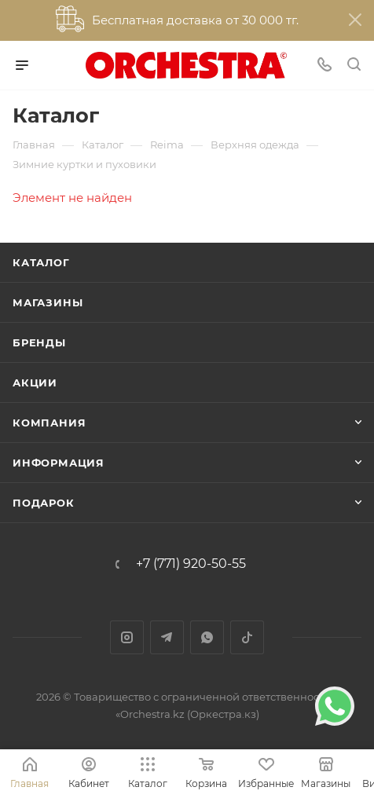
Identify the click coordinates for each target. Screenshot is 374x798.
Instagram (127, 637)
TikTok (247, 637)
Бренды (39, 342)
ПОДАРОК (44, 502)
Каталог (41, 262)
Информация (58, 462)
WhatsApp (207, 637)
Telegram (167, 637)
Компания (49, 422)
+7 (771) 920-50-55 (191, 564)
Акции (35, 382)
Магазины (47, 302)
